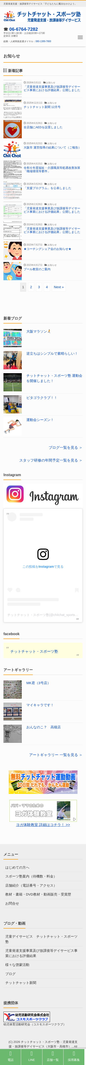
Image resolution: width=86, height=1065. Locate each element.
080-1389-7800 (43, 41)
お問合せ (12, 903)
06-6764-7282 (23, 29)
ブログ (10, 974)
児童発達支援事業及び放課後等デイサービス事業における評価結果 (41, 953)
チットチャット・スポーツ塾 (34, 651)
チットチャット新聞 (20, 983)
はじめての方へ (17, 867)
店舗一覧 (53, 1056)
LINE (31, 1056)
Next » (59, 287)
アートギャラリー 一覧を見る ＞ (56, 755)
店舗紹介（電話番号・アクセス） (31, 885)
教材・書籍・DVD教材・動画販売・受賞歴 (38, 894)
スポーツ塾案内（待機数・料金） (31, 876)
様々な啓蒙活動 (17, 965)
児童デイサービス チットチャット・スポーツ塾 (41, 939)
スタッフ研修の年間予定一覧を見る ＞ (51, 460)
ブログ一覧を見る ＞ (66, 447)
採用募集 (74, 1056)
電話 (11, 1056)
